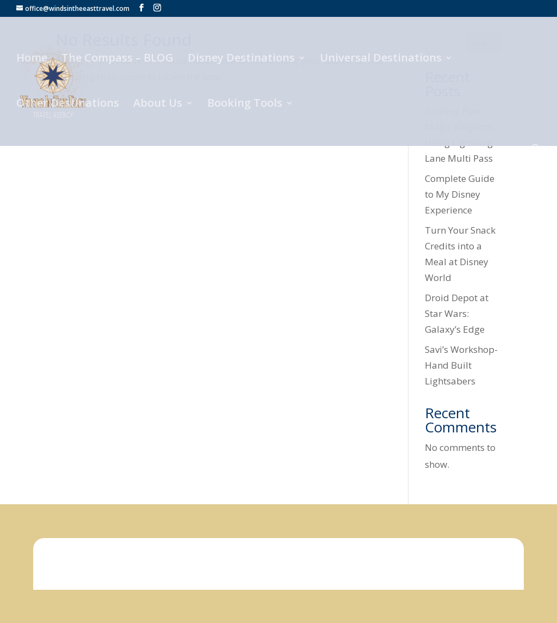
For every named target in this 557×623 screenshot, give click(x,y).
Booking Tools (244, 104)
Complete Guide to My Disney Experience (459, 194)
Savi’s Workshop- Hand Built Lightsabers (461, 365)
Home (31, 59)
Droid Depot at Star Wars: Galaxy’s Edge (456, 313)
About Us (157, 104)
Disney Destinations (241, 59)
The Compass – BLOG (117, 59)
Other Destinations (67, 104)
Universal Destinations (381, 59)
